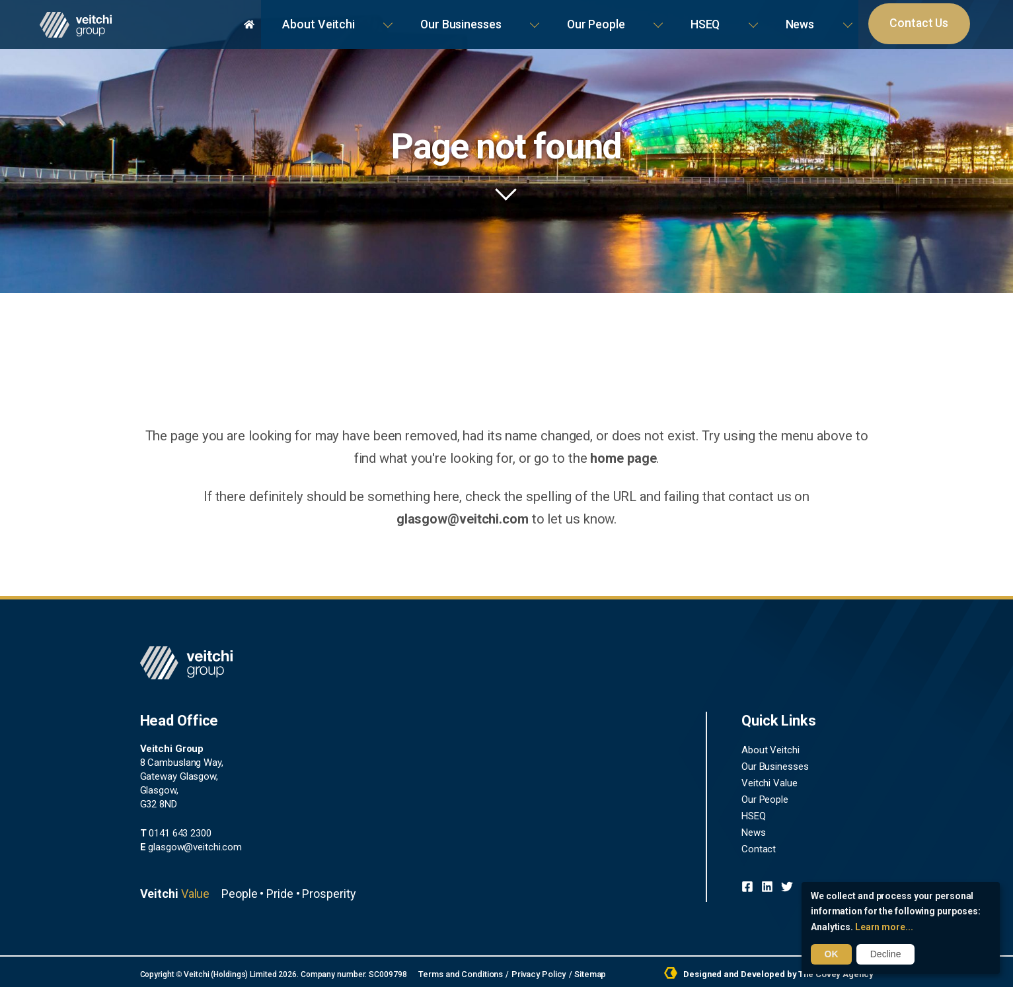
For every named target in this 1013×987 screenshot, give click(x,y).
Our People (734, 19)
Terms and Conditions (458, 972)
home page (609, 457)
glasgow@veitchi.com (804, 496)
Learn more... (884, 927)
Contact (758, 844)
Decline (883, 954)
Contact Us (934, 20)
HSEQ (801, 19)
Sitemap (580, 972)
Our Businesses (644, 19)
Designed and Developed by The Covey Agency (775, 972)
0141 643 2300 (176, 832)
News (855, 19)
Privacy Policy (531, 972)
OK (830, 954)
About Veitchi (547, 19)
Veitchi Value (769, 780)
